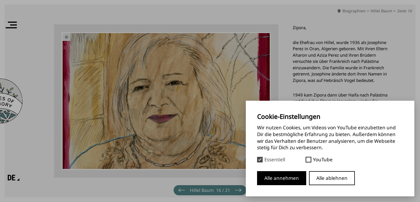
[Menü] (11, 25)
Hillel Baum (382, 10)
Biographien (354, 10)
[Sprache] (11, 178)
